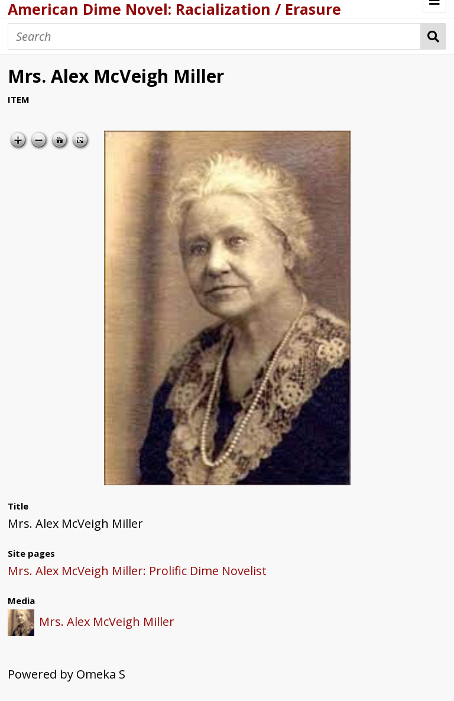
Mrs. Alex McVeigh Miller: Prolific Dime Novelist (137, 571)
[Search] (214, 36)
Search (433, 36)
